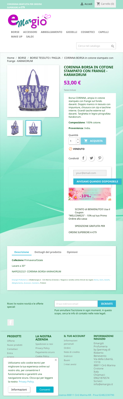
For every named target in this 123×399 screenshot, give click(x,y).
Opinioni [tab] (72, 252)
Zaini (101, 280)
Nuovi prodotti (14, 344)
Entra (10, 353)
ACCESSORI (30, 32)
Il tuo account (74, 336)
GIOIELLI (71, 32)
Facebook (10, 322)
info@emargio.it (103, 384)
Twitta (91, 158)
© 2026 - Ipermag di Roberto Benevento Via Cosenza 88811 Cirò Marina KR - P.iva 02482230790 (61, 394)
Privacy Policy (42, 348)
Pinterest (100, 158)
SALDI (30, 36)
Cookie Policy (42, 356)
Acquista (93, 141)
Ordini (67, 347)
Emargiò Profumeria (19, 280)
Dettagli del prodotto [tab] (48, 252)
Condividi (83, 158)
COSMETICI (88, 32)
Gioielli (107, 280)
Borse (96, 280)
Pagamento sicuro (45, 352)
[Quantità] (72, 141)
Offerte (11, 340)
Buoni (67, 360)
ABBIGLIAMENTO (51, 32)
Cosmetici (35, 283)
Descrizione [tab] (21, 252)
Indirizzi (68, 356)
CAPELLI (103, 32)
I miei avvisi (70, 364)
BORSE (15, 32)
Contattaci (12, 348)
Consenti (45, 389)
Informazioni (19, 389)
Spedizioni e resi (44, 343)
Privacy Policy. (26, 381)
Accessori (27, 283)
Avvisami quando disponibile (97, 181)
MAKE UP (16, 36)
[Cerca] (96, 46)
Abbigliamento (17, 283)
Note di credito (72, 351)
